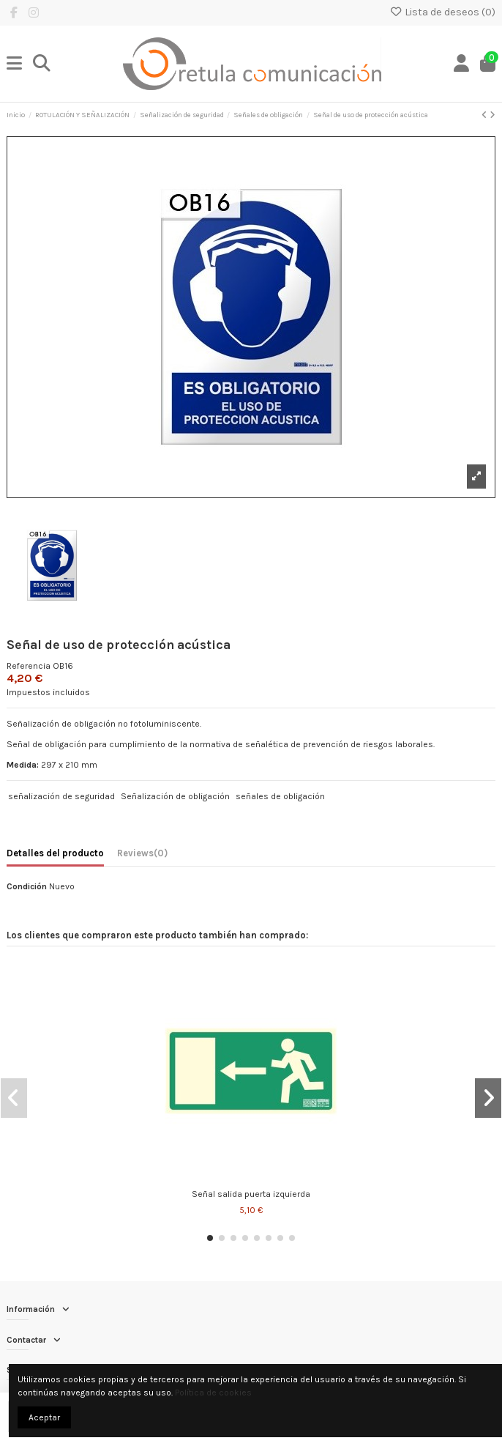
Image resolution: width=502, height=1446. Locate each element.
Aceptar (44, 1417)
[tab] (142, 855)
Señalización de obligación (175, 796)
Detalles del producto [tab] (55, 853)
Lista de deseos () (442, 12)
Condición (27, 886)
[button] (210, 1238)
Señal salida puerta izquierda (251, 1194)
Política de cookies (213, 1392)
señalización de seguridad (61, 796)
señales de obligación (280, 796)
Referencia (28, 666)
